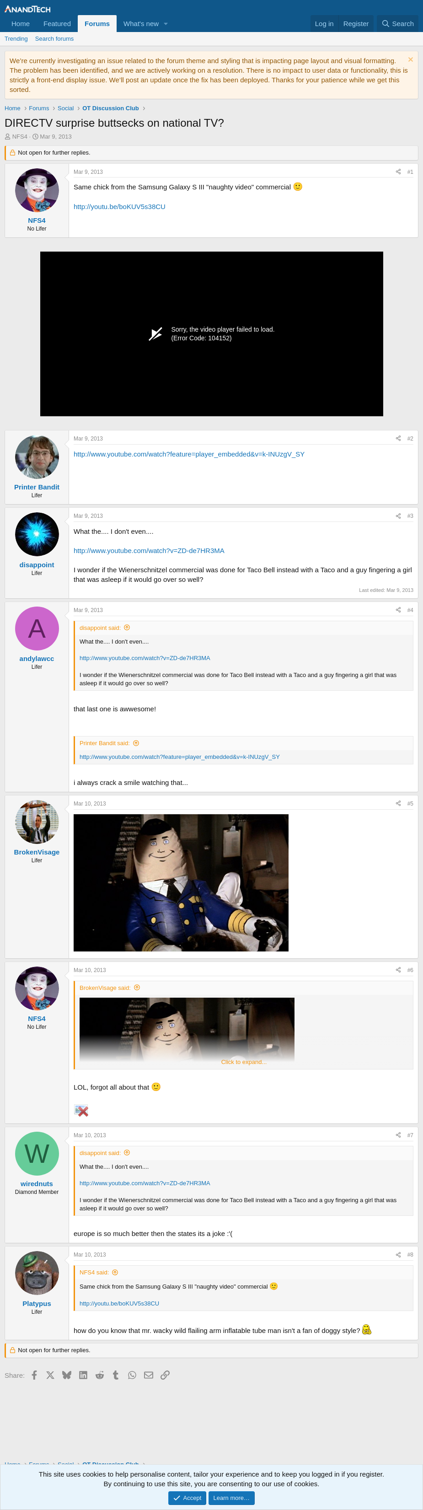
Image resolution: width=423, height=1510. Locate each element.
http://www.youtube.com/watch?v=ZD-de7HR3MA (149, 550)
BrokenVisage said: (105, 987)
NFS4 (19, 136)
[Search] (397, 23)
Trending (16, 38)
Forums (97, 23)
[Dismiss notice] (409, 60)
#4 (410, 610)
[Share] (398, 172)
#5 (410, 804)
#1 (410, 172)
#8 (410, 1255)
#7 (410, 1135)
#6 (410, 970)
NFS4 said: (94, 1272)
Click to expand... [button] (244, 1062)
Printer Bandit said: (105, 743)
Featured (57, 23)
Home (20, 23)
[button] (166, 23)
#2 (410, 438)
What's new (141, 23)
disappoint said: (100, 627)
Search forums (54, 38)
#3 (410, 516)
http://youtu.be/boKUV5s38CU (120, 206)
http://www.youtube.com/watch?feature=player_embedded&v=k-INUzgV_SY (189, 454)
